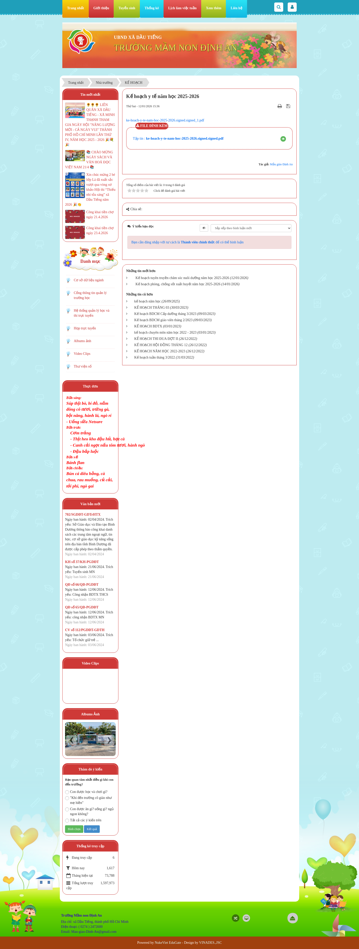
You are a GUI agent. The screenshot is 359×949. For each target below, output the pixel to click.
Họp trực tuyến (85, 328)
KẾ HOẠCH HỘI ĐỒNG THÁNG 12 (161, 345)
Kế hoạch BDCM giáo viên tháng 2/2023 (163, 320)
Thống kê (152, 8)
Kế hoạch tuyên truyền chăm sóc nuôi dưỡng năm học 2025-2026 (182, 278)
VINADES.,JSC (210, 943)
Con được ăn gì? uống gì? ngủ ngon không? (89, 811)
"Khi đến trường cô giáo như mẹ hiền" (88, 800)
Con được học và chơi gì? (86, 792)
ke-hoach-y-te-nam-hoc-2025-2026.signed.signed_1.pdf (165, 120)
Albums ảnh (82, 341)
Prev (71, 740)
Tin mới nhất (90, 94)
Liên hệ (236, 8)
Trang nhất (75, 8)
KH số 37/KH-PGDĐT (82, 562)
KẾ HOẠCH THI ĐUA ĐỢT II (156, 339)
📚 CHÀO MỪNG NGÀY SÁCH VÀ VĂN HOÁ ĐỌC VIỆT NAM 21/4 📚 (89, 159)
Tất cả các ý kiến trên (83, 820)
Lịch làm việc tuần (182, 8)
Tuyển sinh (126, 8)
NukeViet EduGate (168, 943)
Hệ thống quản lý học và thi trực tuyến (91, 313)
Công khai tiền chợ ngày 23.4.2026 (100, 230)
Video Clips (82, 354)
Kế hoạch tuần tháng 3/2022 (154, 357)
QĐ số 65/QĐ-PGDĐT (81, 607)
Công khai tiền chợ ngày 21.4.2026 (100, 214)
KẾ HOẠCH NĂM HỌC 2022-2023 (159, 351)
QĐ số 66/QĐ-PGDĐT (81, 584)
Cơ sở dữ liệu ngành (89, 280)
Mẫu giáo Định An (281, 164)
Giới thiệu (101, 8)
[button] (283, 139)
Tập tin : (178, 138)
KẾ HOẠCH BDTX (148, 326)
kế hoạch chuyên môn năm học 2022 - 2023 (165, 332)
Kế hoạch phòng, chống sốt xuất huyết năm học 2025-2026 (178, 284)
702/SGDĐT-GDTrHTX (82, 514)
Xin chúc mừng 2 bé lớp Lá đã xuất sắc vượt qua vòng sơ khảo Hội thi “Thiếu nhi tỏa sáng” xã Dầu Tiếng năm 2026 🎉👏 (90, 189)
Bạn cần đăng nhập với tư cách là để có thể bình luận (187, 242)
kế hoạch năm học (147, 301)
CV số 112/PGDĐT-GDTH (84, 630)
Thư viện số (82, 366)
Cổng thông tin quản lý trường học (90, 295)
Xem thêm (213, 8)
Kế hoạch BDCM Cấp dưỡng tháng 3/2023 (165, 314)
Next (109, 740)
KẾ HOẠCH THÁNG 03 (151, 307)
